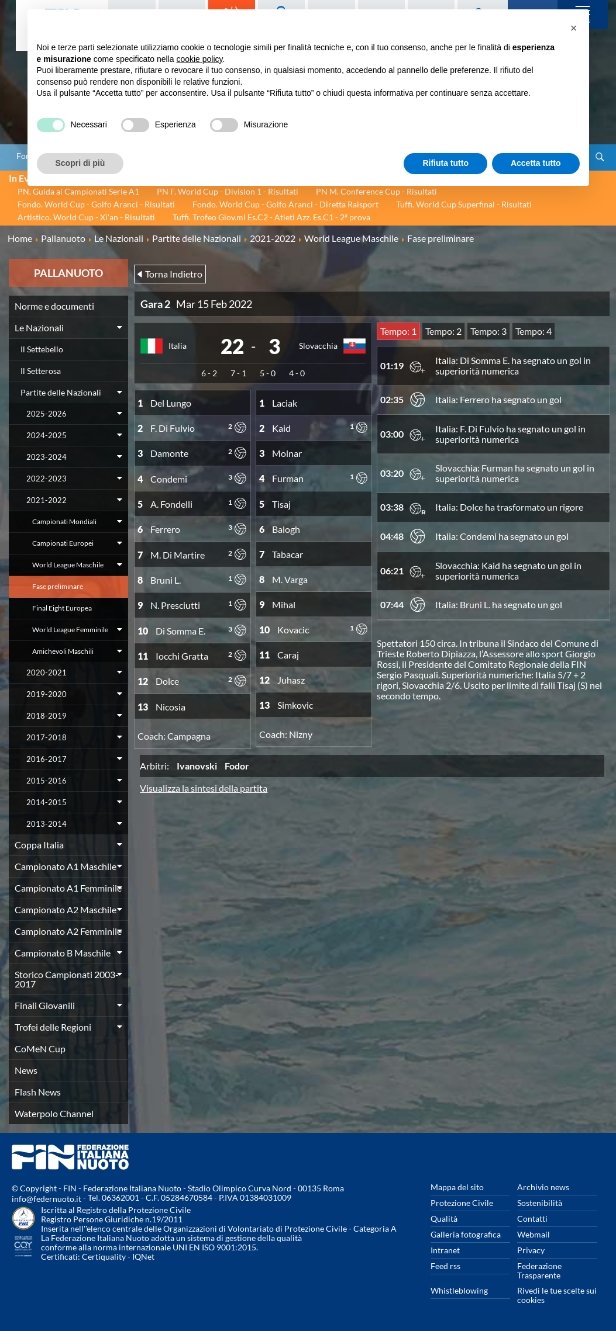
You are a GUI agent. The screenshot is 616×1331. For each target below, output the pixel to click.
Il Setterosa (40, 371)
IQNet (143, 1256)
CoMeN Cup (40, 1048)
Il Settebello (41, 349)
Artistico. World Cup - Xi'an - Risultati (86, 217)
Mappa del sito (457, 1187)
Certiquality (104, 1256)
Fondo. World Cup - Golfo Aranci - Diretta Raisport (285, 204)
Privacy (531, 1250)
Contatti (532, 1218)
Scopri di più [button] (80, 163)
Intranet (445, 1250)
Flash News (38, 1091)
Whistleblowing (459, 1290)
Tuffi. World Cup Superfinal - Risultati (464, 204)
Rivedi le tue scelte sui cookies (557, 1295)
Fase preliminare (57, 586)
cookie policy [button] (199, 59)
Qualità (444, 1218)
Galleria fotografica (466, 1234)
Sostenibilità (539, 1203)
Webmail (533, 1234)
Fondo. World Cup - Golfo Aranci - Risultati (96, 204)
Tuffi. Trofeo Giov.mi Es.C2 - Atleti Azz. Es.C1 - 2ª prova (271, 217)
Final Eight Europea (62, 608)
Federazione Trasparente (539, 1270)
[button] (574, 28)
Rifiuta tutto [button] (445, 163)
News (26, 1070)
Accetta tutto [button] (536, 163)
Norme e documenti (54, 305)
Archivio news (543, 1187)
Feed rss (445, 1266)
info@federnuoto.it (46, 1199)
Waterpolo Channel (54, 1113)
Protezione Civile (462, 1203)
